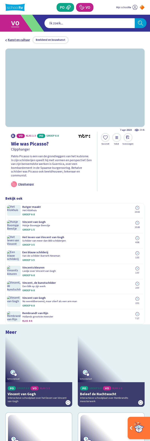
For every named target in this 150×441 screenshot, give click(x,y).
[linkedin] (24, 406)
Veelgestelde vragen (22, 348)
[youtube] (32, 406)
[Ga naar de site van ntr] (139, 416)
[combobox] (69, 23)
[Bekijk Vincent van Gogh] (38, 229)
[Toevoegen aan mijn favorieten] (105, 139)
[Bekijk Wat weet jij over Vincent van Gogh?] (38, 280)
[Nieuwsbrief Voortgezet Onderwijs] (109, 374)
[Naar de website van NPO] (142, 7)
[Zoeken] (140, 23)
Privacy (11, 359)
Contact (11, 343)
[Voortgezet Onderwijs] (81, 7)
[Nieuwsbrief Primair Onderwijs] (110, 361)
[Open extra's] (139, 428)
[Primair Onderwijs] (68, 7)
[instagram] (15, 406)
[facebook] (7, 406)
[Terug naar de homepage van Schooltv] (15, 7)
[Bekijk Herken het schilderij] (111, 280)
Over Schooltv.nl (19, 354)
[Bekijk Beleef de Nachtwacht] (111, 229)
